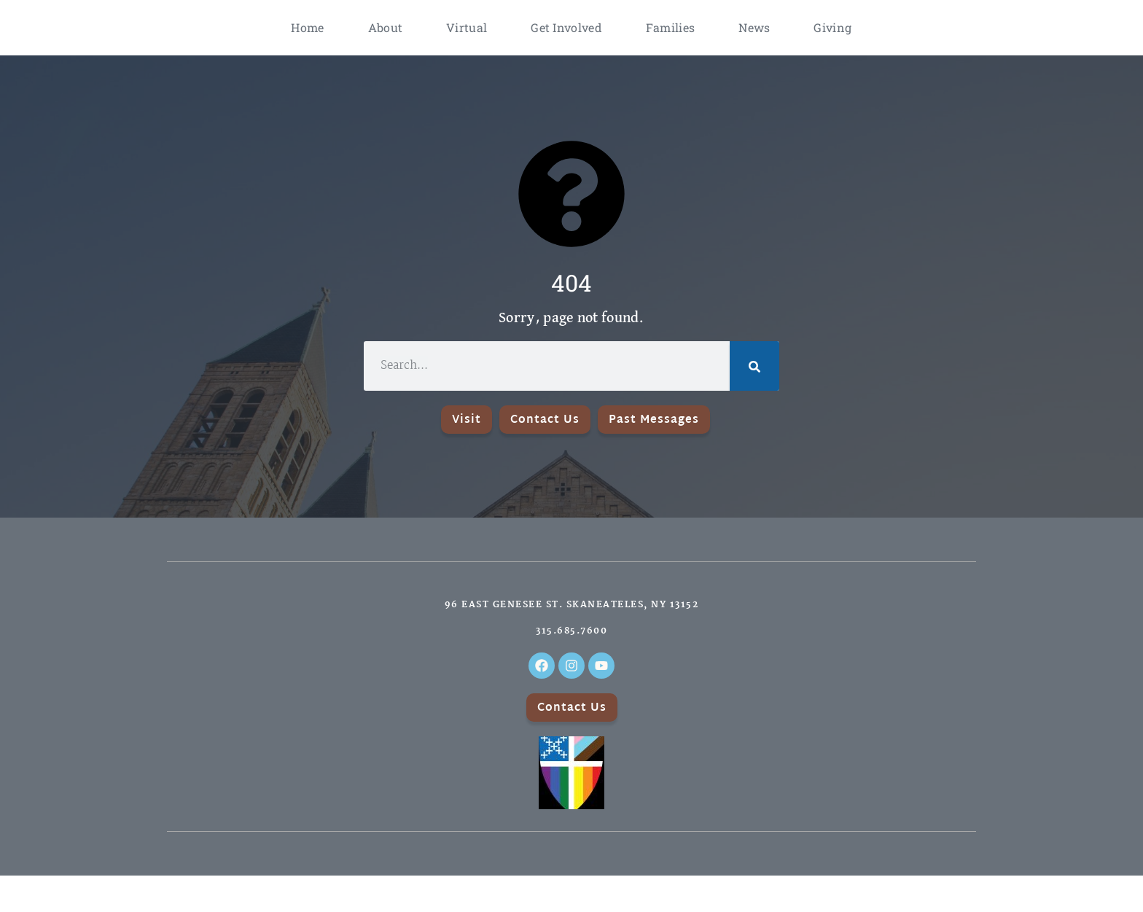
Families (670, 27)
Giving (832, 27)
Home (307, 27)
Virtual (466, 27)
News (754, 27)
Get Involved (566, 27)
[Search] (754, 366)
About (385, 27)
